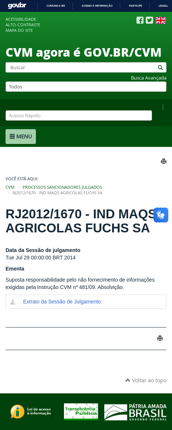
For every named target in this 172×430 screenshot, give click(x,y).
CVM (10, 187)
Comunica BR (56, 5)
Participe (135, 5)
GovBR (17, 5)
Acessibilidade (21, 19)
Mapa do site (19, 30)
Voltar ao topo (145, 380)
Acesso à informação (97, 5)
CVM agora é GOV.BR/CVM (84, 51)
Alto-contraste (23, 24)
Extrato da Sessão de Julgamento (62, 302)
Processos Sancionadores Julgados (62, 187)
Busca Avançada (148, 78)
